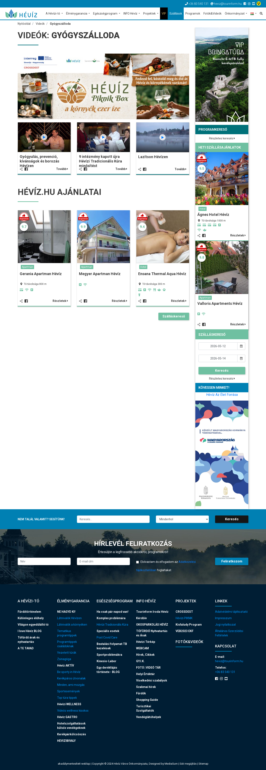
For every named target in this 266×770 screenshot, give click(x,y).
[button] (253, 13)
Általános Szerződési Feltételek (229, 633)
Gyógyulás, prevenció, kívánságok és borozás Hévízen (39, 161)
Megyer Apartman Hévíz (100, 274)
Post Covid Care (107, 637)
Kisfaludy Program (189, 624)
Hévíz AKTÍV (65, 665)
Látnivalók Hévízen (69, 618)
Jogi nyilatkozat (225, 624)
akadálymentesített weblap (74, 763)
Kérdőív (141, 618)
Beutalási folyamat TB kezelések (112, 646)
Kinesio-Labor (106, 661)
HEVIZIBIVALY (66, 740)
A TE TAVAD (26, 648)
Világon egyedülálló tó (33, 624)
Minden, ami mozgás (71, 684)
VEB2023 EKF (184, 631)
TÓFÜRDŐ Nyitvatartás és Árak (151, 633)
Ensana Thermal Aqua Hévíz (162, 274)
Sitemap (203, 763)
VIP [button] (164, 13)
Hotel (143, 267)
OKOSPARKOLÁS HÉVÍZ (152, 624)
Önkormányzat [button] (235, 13)
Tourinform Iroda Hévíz (152, 611)
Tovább (62, 169)
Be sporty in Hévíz (68, 672)
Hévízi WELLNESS (69, 704)
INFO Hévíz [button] (130, 13)
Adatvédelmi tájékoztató (231, 611)
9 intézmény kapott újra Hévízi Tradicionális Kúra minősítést (100, 161)
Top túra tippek (67, 697)
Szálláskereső (174, 316)
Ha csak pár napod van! (112, 611)
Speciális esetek (108, 631)
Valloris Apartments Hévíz (220, 303)
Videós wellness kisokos (73, 710)
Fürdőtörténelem (29, 611)
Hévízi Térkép (145, 641)
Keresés (222, 371)
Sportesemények (68, 691)
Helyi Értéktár (145, 674)
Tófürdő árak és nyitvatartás (29, 639)
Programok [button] (192, 13)
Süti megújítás (188, 763)
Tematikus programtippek (67, 633)
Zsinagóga (64, 659)
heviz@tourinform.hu (229, 661)
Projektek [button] (149, 13)
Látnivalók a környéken (72, 624)
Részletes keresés (222, 138)
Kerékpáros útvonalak (71, 678)
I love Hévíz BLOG (30, 631)
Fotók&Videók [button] (212, 13)
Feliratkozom (231, 561)
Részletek (60, 301)
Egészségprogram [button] (105, 13)
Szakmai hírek (146, 687)
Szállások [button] (175, 13)
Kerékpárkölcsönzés (71, 734)
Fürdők (141, 693)
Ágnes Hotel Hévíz (213, 214)
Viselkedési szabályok (151, 680)
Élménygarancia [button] (77, 13)
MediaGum (171, 763)
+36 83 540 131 (225, 672)
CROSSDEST (184, 611)
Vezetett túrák (66, 652)
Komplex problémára (111, 618)
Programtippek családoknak (67, 644)
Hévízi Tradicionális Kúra (112, 624)
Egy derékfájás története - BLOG (108, 670)
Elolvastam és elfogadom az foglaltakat (166, 566)
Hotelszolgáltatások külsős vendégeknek (71, 725)
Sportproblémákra (109, 654)
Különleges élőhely (31, 618)
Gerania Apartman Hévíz (41, 274)
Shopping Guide (147, 699)
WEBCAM (142, 648)
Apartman (27, 267)
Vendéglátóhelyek (148, 717)
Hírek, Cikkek (145, 654)
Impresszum (223, 618)
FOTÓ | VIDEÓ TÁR (148, 667)
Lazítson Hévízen (153, 157)
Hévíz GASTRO (67, 717)
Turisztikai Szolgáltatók (145, 708)
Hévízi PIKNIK (184, 618)
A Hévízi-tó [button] (53, 13)
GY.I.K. (140, 661)
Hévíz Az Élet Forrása (222, 395)
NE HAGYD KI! (66, 611)
